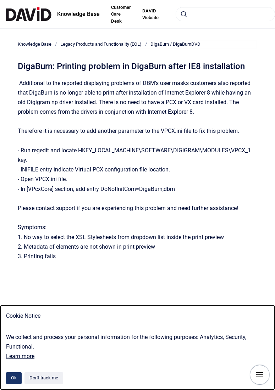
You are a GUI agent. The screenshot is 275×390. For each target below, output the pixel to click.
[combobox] (225, 14)
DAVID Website (150, 14)
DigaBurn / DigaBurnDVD (175, 44)
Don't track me (43, 377)
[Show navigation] (259, 374)
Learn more (20, 356)
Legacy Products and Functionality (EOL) (101, 44)
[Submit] (183, 14)
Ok (14, 377)
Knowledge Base (78, 14)
